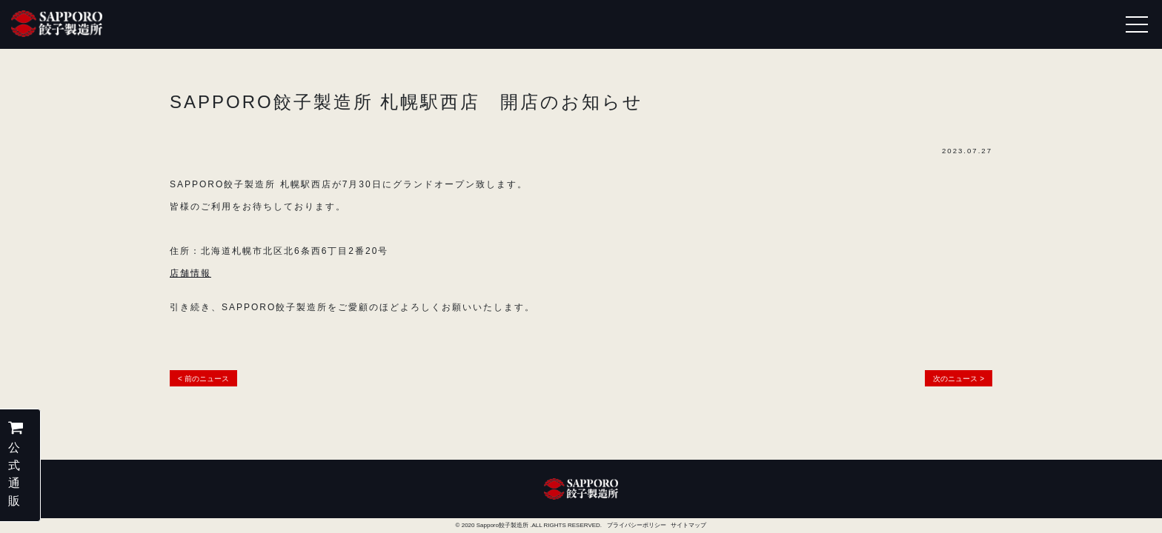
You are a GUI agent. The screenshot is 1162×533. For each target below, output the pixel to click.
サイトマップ (688, 525)
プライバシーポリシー (636, 525)
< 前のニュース (203, 379)
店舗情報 (190, 273)
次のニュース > (958, 379)
